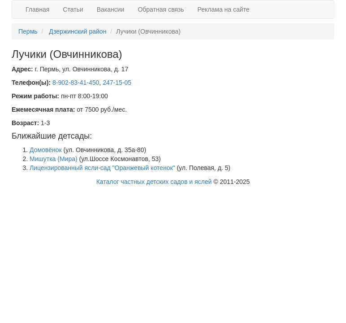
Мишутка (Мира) (54, 158)
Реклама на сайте (224, 9)
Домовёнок (46, 149)
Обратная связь (161, 9)
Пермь (28, 31)
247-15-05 (117, 82)
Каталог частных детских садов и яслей (154, 181)
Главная (37, 9)
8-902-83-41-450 (75, 82)
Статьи (73, 9)
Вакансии (111, 9)
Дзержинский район (77, 31)
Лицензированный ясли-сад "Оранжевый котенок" (102, 167)
